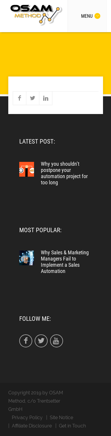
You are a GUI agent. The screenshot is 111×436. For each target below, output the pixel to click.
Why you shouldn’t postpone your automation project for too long (64, 173)
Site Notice (61, 417)
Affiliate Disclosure (32, 426)
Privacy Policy (27, 417)
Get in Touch (72, 426)
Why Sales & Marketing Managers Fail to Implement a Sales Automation (65, 261)
